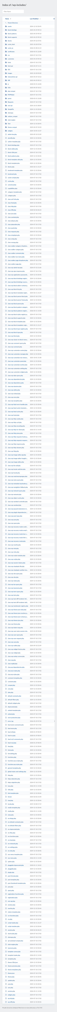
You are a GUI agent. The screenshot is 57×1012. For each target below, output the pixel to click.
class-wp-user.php (12, 642)
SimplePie (9, 109)
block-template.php (12, 163)
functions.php (10, 757)
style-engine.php (11, 944)
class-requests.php (12, 231)
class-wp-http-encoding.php (15, 426)
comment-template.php (13, 678)
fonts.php (9, 750)
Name (7, 19)
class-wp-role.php (12, 548)
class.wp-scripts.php (12, 671)
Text (7, 123)
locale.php (9, 804)
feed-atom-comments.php (14, 725)
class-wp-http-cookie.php (14, 419)
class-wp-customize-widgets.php (16, 372)
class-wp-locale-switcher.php (15, 469)
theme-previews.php (12, 966)
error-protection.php (12, 717)
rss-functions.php (11, 915)
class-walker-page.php (13, 264)
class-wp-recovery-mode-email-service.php (16, 530)
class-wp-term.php (12, 595)
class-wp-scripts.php (12, 559)
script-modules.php (12, 926)
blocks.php (9, 167)
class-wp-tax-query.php (13, 584)
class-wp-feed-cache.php (14, 411)
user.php (9, 984)
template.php (10, 959)
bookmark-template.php (13, 170)
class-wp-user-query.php (14, 635)
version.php (10, 991)
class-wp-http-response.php (15, 444)
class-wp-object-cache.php (14, 498)
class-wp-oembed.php (13, 505)
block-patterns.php (12, 156)
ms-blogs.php (10, 818)
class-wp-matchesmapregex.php (16, 476)
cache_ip (9, 48)
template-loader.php (12, 955)
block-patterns (11, 33)
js (7, 84)
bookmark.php (11, 174)
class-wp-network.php (13, 494)
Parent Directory (11, 23)
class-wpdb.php (11, 663)
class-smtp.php (11, 239)
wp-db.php (9, 998)
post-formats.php (11, 876)
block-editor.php (11, 149)
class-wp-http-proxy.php (14, 433)
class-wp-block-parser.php (14, 303)
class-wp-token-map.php (14, 627)
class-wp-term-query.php (14, 591)
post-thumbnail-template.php (15, 883)
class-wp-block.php (12, 336)
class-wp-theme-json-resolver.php (16, 613)
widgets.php (10, 995)
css (7, 55)
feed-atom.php (11, 728)
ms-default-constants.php (14, 822)
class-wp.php (10, 660)
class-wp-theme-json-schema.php (16, 617)
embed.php (10, 714)
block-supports (11, 37)
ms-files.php (10, 833)
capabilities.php (11, 188)
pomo (8, 98)
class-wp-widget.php (12, 653)
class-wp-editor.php (12, 390)
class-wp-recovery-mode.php (15, 541)
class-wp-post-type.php (13, 516)
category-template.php (13, 192)
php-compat (10, 91)
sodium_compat (11, 116)
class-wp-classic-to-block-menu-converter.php (16, 339)
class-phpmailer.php (12, 224)
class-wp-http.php (12, 451)
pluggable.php (10, 869)
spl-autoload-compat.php (14, 941)
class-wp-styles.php (12, 581)
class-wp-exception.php (13, 401)
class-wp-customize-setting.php (16, 368)
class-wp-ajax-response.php (15, 271)
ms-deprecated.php (12, 829)
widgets (9, 131)
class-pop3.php (11, 228)
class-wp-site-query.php (13, 573)
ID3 (7, 69)
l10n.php (9, 789)
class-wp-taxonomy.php (13, 588)
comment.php (10, 681)
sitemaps (9, 113)
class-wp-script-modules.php (15, 555)
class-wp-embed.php (12, 393)
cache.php (9, 181)
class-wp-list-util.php (12, 465)
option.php (9, 861)
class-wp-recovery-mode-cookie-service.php (16, 527)
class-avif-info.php (12, 199)
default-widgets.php (12, 703)
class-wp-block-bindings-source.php (16, 282)
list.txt (8, 797)
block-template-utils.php (14, 159)
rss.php (8, 919)
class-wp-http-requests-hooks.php (16, 437)
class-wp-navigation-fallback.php (16, 487)
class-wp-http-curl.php (13, 422)
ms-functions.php (11, 836)
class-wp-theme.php (12, 624)
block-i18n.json (11, 152)
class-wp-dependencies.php (15, 379)
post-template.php (12, 879)
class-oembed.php (12, 217)
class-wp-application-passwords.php (16, 275)
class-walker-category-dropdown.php (16, 246)
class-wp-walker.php (12, 645)
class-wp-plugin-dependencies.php (16, 512)
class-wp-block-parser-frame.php (16, 300)
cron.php (9, 689)
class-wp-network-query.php (15, 491)
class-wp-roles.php (12, 552)
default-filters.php (12, 699)
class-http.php (10, 206)
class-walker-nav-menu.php (14, 257)
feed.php (9, 746)
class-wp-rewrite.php (13, 545)
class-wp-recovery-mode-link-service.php (16, 537)
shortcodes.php (11, 933)
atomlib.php (10, 138)
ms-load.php (10, 840)
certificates (10, 51)
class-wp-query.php (12, 523)
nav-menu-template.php (13, 854)
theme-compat (11, 127)
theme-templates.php (13, 969)
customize (9, 59)
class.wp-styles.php (12, 674)
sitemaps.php (10, 937)
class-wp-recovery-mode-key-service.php (16, 534)
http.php (9, 775)
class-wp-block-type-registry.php (16, 329)
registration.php (11, 897)
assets (8, 26)
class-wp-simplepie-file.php (14, 566)
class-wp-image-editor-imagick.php (16, 458)
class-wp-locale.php (12, 473)
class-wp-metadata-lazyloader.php (16, 483)
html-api (9, 66)
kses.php (9, 786)
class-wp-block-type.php (14, 332)
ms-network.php (11, 843)
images (8, 73)
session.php (10, 930)
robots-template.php (12, 912)
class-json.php (10, 213)
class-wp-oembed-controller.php (16, 501)
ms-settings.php (11, 847)
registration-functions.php (14, 894)
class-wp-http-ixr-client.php (15, 429)
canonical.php (10, 185)
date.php (9, 692)
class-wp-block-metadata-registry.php (16, 293)
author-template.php (12, 141)
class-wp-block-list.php (13, 289)
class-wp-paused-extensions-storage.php (16, 509)
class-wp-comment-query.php (15, 343)
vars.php (9, 987)
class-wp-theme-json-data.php (15, 609)
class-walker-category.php (14, 249)
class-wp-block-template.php (15, 321)
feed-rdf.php (10, 732)
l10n (8, 87)
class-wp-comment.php (13, 347)
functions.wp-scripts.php (14, 761)
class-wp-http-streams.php (14, 447)
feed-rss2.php (10, 743)
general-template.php (13, 768)
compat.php (10, 685)
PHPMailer (9, 95)
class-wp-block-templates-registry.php (16, 325)
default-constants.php (13, 696)
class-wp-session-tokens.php (15, 563)
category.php (10, 195)
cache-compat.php (12, 177)
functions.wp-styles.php (13, 764)
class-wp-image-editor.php (14, 462)
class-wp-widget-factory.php (15, 649)
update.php (10, 980)
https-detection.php (12, 779)
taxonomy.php (10, 948)
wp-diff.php (10, 1002)
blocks (8, 41)
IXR (7, 80)
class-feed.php (11, 203)
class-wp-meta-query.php (14, 480)
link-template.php (11, 793)
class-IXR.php (10, 210)
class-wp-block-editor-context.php (16, 285)
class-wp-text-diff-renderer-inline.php (16, 599)
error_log (9, 721)
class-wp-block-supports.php (15, 318)
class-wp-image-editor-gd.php (15, 455)
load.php (9, 800)
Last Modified (34, 19)
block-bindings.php (12, 145)
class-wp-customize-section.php (16, 365)
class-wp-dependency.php (14, 383)
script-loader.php (11, 923)
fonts (8, 62)
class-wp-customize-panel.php (15, 361)
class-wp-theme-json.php (14, 620)
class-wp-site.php (11, 577)
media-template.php (12, 807)
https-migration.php (12, 782)
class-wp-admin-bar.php (13, 267)
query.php (9, 890)
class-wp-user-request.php (14, 638)
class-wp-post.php (12, 519)
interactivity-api (11, 77)
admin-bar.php (11, 134)
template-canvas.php (12, 951)
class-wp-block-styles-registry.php (16, 314)
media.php (9, 811)
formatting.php (11, 753)
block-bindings (11, 30)
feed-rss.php (10, 735)
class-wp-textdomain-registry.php (16, 606)
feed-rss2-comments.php (14, 739)
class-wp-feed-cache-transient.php (16, 408)
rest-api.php (10, 901)
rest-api (8, 105)
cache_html (10, 44)
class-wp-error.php (12, 397)
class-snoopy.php (11, 242)
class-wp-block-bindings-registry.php (16, 278)
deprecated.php (11, 707)
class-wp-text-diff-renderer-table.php (16, 602)
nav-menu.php (11, 858)
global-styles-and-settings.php (15, 771)
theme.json (9, 973)
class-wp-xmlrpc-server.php (14, 656)
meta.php (9, 815)
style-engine (10, 120)
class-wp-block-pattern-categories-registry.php (16, 307)
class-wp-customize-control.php (16, 350)
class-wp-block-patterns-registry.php (16, 311)
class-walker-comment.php (14, 253)
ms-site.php (10, 851)
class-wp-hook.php (12, 415)
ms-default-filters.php (13, 825)
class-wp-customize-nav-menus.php (16, 357)
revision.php (10, 905)
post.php (9, 887)
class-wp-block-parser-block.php (16, 296)
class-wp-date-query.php (14, 375)
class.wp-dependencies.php (14, 667)
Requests (9, 102)
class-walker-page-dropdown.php (16, 260)
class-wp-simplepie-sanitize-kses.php (16, 570)
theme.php (9, 977)
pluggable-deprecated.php (14, 865)
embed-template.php (12, 710)
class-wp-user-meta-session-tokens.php (16, 631)
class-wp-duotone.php (13, 386)
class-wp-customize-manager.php (16, 354)
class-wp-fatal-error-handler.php (16, 404)
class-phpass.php (11, 221)
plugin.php (9, 872)
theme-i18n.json (11, 962)
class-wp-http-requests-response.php (16, 440)
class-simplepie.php (12, 235)
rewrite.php (10, 908)
